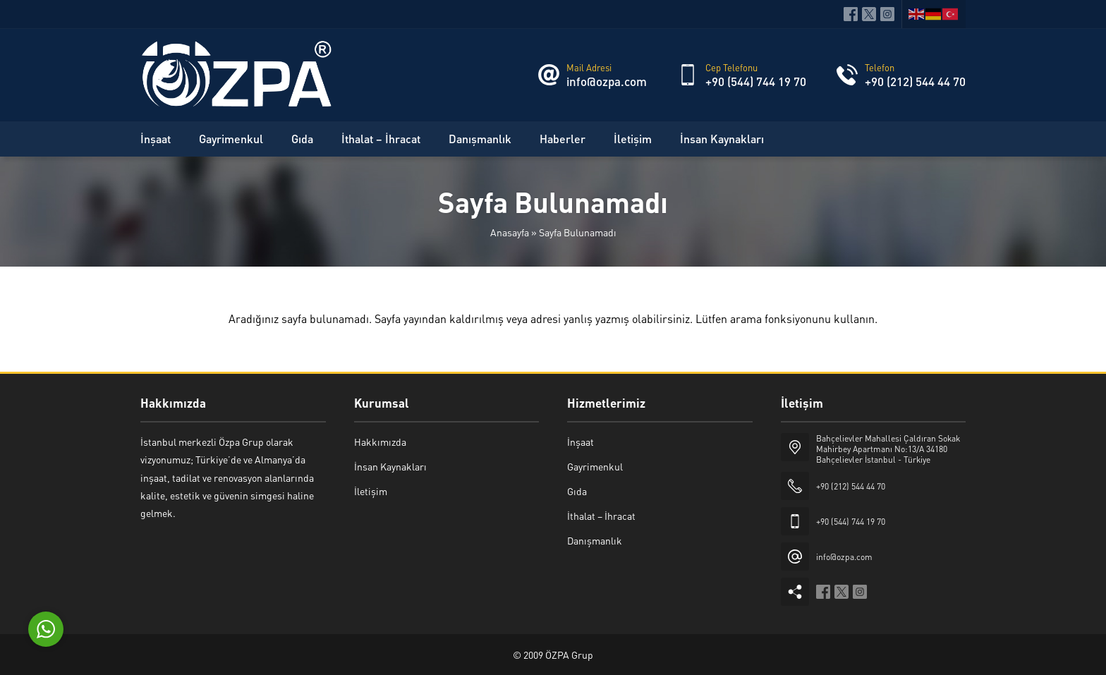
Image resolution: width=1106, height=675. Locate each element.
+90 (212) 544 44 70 (915, 81)
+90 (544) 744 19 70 (755, 81)
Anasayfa (509, 232)
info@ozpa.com (606, 81)
